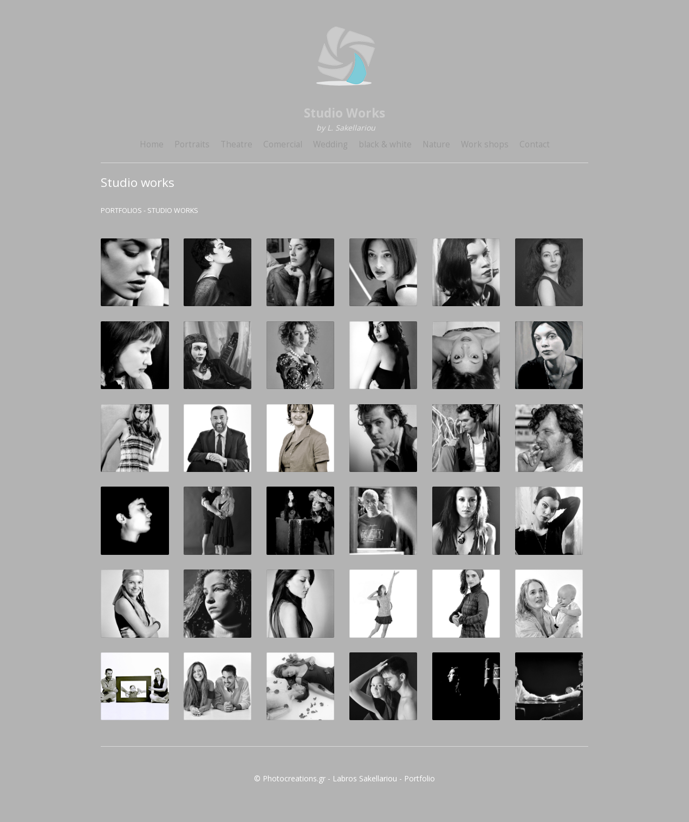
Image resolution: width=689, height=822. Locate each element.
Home (152, 144)
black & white (385, 144)
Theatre (236, 144)
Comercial (282, 144)
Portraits (192, 144)
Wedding (330, 144)
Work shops (485, 144)
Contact (534, 144)
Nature (436, 144)
